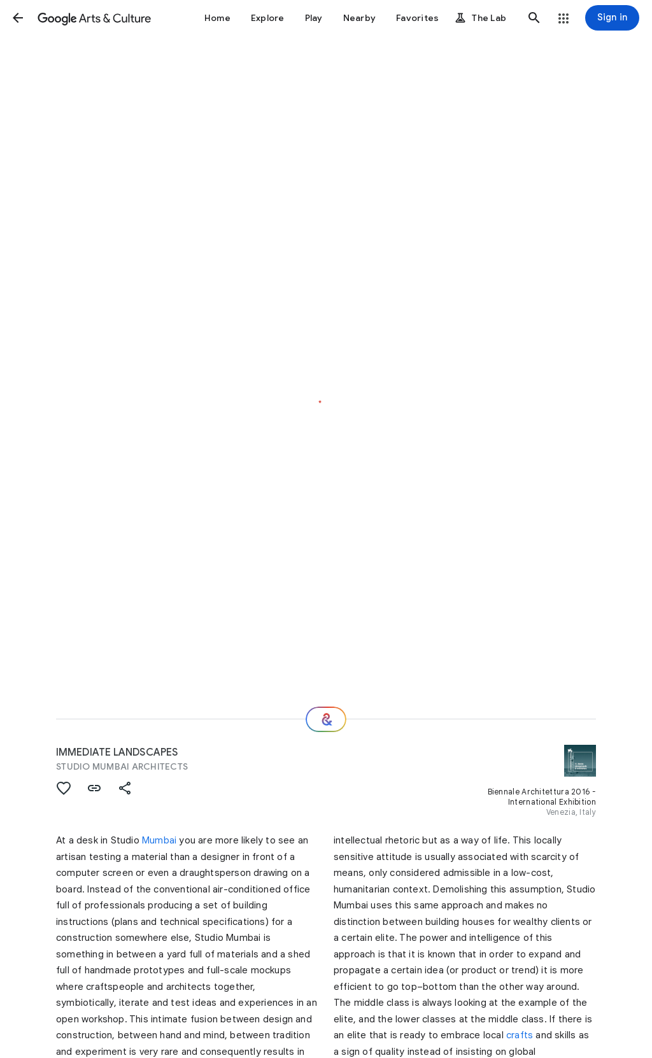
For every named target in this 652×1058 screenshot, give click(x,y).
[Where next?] (326, 719)
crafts (519, 1035)
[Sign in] (612, 18)
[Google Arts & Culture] (94, 18)
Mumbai (159, 840)
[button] (18, 18)
